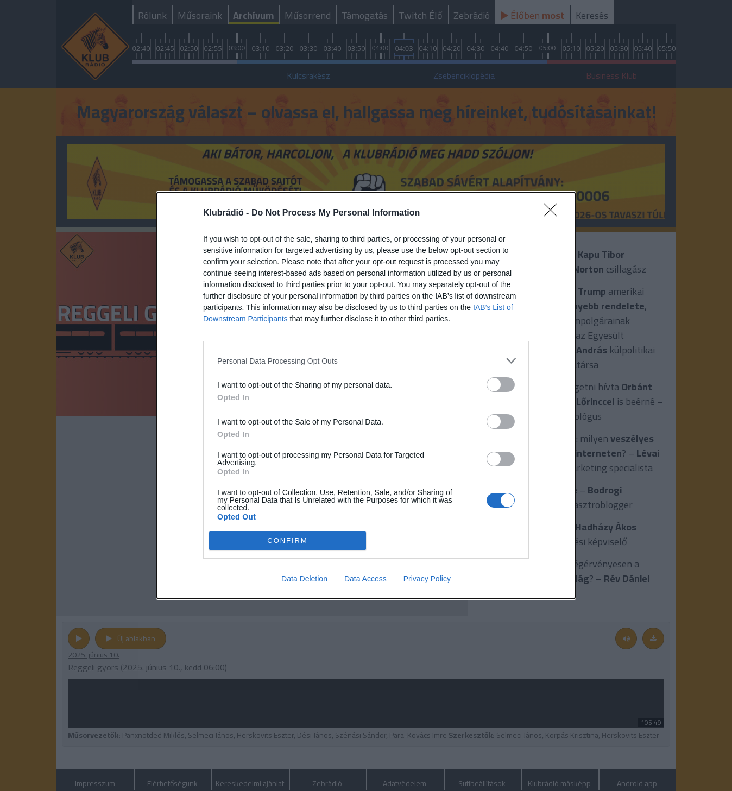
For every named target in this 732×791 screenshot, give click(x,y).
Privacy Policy (427, 578)
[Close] (554, 213)
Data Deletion (304, 578)
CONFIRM (287, 541)
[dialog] (366, 395)
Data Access (365, 578)
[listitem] (366, 360)
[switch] (501, 384)
